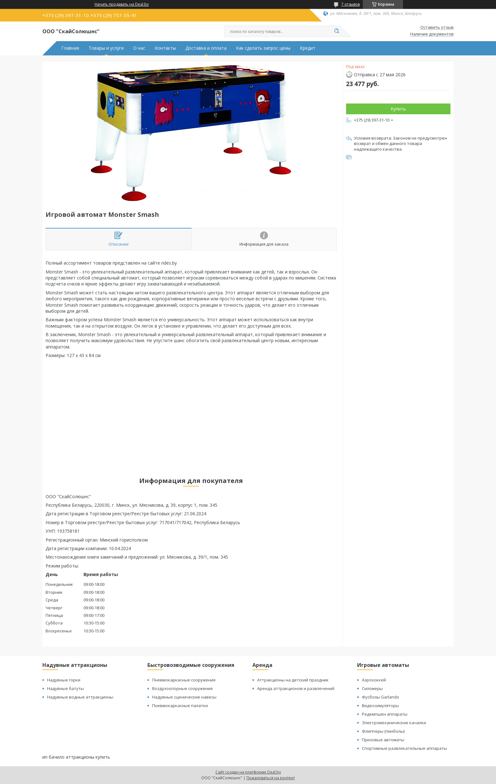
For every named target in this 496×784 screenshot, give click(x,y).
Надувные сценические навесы (184, 697)
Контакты (165, 48)
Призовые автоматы (383, 740)
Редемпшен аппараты (384, 714)
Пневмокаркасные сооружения (183, 680)
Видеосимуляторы (380, 705)
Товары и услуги (106, 48)
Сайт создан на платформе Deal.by (248, 772)
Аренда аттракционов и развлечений (295, 688)
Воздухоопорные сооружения (182, 688)
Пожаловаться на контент (270, 778)
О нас (139, 48)
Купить (398, 109)
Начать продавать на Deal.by (122, 4)
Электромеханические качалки (394, 722)
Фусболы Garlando (380, 697)
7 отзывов (350, 4)
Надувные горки (63, 680)
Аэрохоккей (374, 680)
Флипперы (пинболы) (383, 731)
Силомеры (372, 688)
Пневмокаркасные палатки (180, 705)
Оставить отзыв (437, 27)
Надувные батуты (65, 688)
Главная (70, 48)
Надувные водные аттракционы (80, 697)
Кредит (307, 48)
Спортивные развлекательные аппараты (404, 748)
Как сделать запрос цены (263, 48)
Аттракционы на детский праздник (293, 680)
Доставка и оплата (205, 48)
